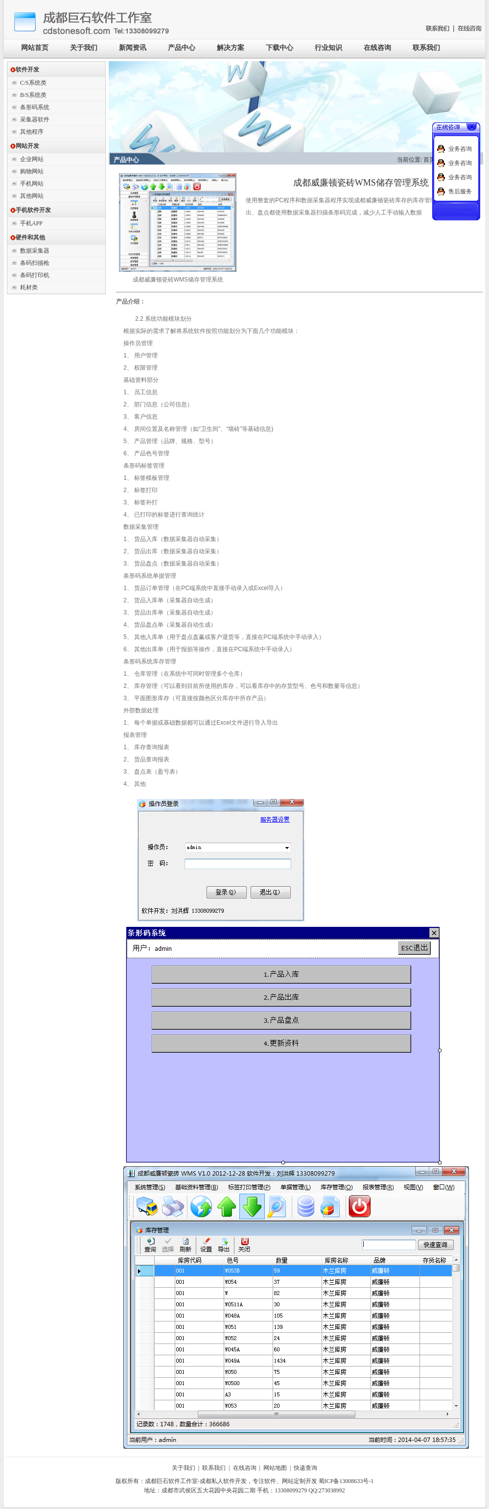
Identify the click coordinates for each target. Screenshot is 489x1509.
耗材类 (29, 287)
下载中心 (279, 47)
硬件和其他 (27, 237)
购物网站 (32, 171)
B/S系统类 (33, 95)
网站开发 (24, 145)
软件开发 (24, 69)
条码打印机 (34, 275)
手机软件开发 (30, 210)
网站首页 (34, 47)
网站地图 (275, 1467)
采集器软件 (34, 119)
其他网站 (32, 195)
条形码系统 (34, 107)
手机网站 (32, 183)
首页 (429, 159)
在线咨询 (377, 47)
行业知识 (328, 47)
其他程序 (32, 131)
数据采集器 (34, 250)
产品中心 (181, 47)
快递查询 (305, 1467)
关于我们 (83, 47)
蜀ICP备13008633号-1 (346, 1481)
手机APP (31, 223)
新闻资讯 (132, 47)
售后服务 (460, 191)
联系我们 (426, 47)
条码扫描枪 (34, 262)
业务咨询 (460, 148)
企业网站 (32, 159)
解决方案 (230, 47)
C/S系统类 (33, 82)
